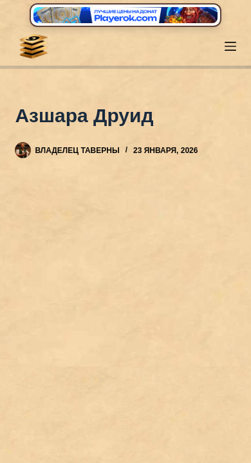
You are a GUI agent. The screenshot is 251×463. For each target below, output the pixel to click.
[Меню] (230, 46)
